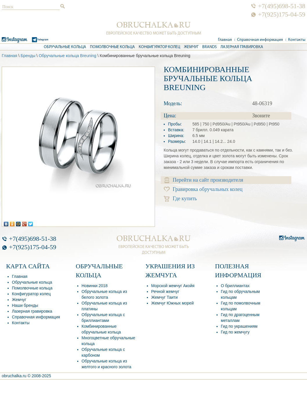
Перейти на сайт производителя (204, 180)
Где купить (180, 199)
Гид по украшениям (239, 326)
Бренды (28, 55)
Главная (225, 40)
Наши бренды (25, 305)
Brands (209, 47)
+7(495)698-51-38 (281, 6)
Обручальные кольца (65, 47)
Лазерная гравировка (242, 47)
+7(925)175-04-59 (281, 14)
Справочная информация (260, 40)
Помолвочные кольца (112, 47)
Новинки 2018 (95, 285)
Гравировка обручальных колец (203, 189)
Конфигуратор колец (159, 47)
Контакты (296, 40)
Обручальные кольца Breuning (67, 55)
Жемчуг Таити (164, 297)
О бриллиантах (235, 285)
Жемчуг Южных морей (172, 303)
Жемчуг (191, 47)
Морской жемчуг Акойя (172, 285)
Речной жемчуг (165, 291)
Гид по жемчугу (235, 332)
